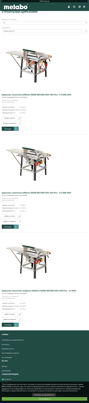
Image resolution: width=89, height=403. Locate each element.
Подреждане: (6, 27)
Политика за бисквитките (44, 395)
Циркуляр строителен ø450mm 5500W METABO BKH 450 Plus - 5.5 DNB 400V (36, 95)
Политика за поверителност (13, 340)
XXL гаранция (7, 358)
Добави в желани (9, 118)
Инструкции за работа (10, 353)
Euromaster (6, 371)
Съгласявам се (44, 399)
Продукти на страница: (9, 19)
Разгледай (7, 129)
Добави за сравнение (9, 123)
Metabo (4, 367)
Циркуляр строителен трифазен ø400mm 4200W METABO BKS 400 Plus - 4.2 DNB (39, 291)
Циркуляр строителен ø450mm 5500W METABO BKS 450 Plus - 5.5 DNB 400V (36, 193)
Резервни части (8, 349)
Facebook (6, 379)
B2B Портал (44, 1)
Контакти (5, 345)
